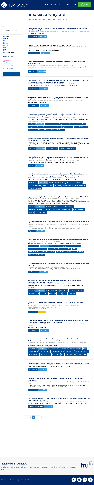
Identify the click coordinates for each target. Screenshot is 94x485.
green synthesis (64, 349)
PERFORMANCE (60, 130)
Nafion (59, 127)
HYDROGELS (52, 293)
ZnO (51, 246)
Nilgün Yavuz (32, 231)
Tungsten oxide (63, 124)
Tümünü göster (7, 60)
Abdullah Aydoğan (33, 88)
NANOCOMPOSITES (68, 185)
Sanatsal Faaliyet (9, 52)
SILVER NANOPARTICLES (35, 185)
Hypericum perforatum (75, 349)
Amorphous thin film (34, 127)
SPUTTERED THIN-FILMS (80, 127)
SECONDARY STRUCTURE (76, 290)
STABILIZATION (82, 354)
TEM (69, 249)
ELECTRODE (58, 185)
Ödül (6, 45)
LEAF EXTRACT (70, 351)
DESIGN (60, 293)
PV (56, 148)
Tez (6, 47)
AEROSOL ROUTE (61, 252)
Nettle (85, 349)
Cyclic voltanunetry (67, 127)
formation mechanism (34, 249)
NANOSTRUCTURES (49, 130)
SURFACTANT (72, 293)
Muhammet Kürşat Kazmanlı (36, 406)
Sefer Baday (32, 206)
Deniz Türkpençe (33, 390)
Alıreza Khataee (33, 349)
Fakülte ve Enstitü (57, 5)
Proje (6, 41)
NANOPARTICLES (37, 130)
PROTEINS (31, 212)
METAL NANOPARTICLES (82, 351)
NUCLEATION (55, 354)
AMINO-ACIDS (47, 209)
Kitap (6, 43)
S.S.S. (69, 5)
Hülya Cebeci (32, 148)
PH (38, 293)
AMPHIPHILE (81, 209)
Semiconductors (71, 148)
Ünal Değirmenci (33, 312)
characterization (62, 249)
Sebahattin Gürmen (33, 105)
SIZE (62, 354)
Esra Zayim (31, 124)
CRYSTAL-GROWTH (45, 354)
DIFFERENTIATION (66, 209)
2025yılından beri (8, 64)
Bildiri (6, 50)
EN (75, 5)
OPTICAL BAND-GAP (34, 252)
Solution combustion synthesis (77, 124)
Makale (7, 36)
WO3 (30, 130)
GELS (65, 293)
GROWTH (69, 252)
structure (44, 249)
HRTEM (74, 249)
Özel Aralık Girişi (8, 68)
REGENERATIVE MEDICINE (35, 209)
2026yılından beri (8, 62)
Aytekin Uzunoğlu (33, 182)
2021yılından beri (8, 65)
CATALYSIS (31, 188)
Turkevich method (33, 351)
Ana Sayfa (45, 5)
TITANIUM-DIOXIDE (34, 354)
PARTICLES (31, 255)
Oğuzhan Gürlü (32, 71)
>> (39, 417)
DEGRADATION (40, 255)
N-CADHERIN (56, 209)
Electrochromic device (51, 124)
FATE (74, 209)
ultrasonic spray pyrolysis (60, 246)
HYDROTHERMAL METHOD (48, 252)
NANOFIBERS (32, 293)
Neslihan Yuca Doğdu (34, 53)
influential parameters (75, 246)
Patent (7, 38)
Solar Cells (62, 148)
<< (27, 417)
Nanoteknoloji (50, 148)
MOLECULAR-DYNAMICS (67, 206)
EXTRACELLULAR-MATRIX (52, 206)
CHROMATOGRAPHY (80, 185)
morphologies (52, 249)
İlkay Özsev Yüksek (33, 272)
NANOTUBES (44, 293)
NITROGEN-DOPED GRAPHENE (57, 182)
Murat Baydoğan (33, 36)
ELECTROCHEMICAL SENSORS (74, 182)
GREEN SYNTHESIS (48, 185)
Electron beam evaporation (48, 127)
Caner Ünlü (31, 165)
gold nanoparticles (53, 349)
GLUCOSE (38, 188)
